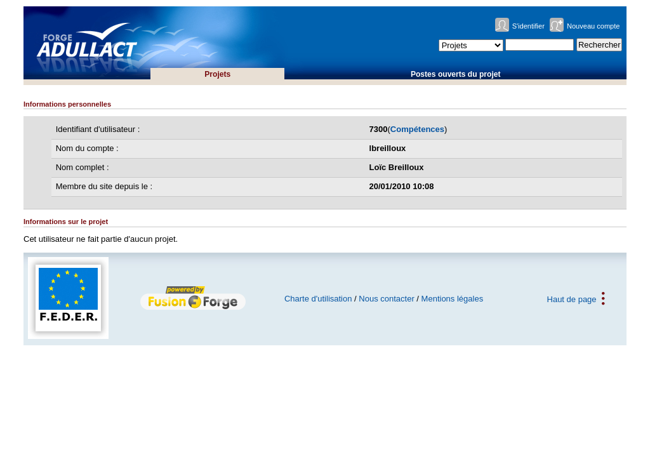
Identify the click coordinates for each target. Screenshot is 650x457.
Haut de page (572, 298)
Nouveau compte (593, 26)
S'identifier (528, 26)
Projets (217, 74)
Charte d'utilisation (318, 298)
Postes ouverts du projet (456, 74)
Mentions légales (452, 298)
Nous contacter (386, 298)
